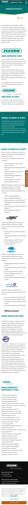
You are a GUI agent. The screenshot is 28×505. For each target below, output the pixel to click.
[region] (14, 494)
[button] (12, 2)
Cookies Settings (14, 498)
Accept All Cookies (14, 502)
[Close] (26, 486)
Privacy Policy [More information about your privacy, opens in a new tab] (14, 496)
